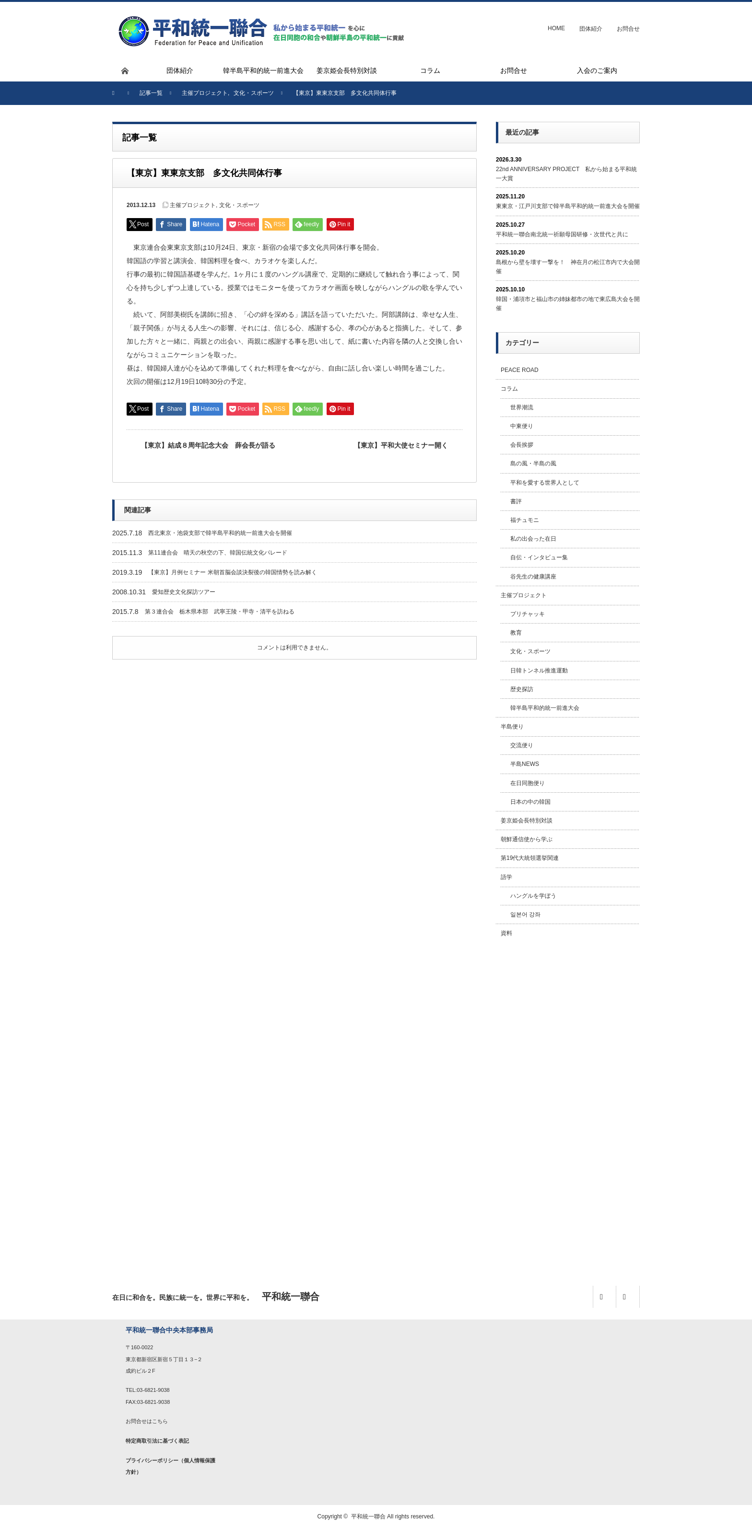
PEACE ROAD (520, 370)
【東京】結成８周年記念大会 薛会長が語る (208, 445)
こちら (160, 1421)
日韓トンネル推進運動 (539, 670)
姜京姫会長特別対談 (526, 820)
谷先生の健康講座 (533, 576)
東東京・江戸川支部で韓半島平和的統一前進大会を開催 (568, 206)
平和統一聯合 (368, 1516)
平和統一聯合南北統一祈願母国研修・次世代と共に (562, 234)
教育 (516, 632)
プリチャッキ (527, 614)
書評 (516, 501)
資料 (506, 933)
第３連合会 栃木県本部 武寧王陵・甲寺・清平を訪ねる (219, 611)
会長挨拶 (521, 444)
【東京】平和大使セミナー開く (401, 445)
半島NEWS (524, 764)
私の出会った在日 (533, 538)
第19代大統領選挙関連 (530, 858)
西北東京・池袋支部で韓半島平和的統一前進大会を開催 (220, 533)
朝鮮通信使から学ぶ (526, 839)
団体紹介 (590, 28)
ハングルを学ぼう (533, 895)
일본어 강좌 (525, 914)
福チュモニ (524, 520)
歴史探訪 (521, 689)
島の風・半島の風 (533, 463)
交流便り (521, 745)
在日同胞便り (527, 783)
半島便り (512, 726)
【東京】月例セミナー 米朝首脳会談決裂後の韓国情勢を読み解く (232, 572)
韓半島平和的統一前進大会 (544, 708)
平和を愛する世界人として (544, 482)
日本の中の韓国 (530, 802)
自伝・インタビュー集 (539, 557)
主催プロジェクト (193, 205)
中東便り (521, 426)
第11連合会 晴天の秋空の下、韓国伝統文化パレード (217, 552)
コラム (509, 388)
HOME (556, 28)
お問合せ (628, 28)
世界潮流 (521, 407)
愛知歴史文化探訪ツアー (183, 592)
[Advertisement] (568, 1101)
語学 (506, 877)
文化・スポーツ (239, 205)
